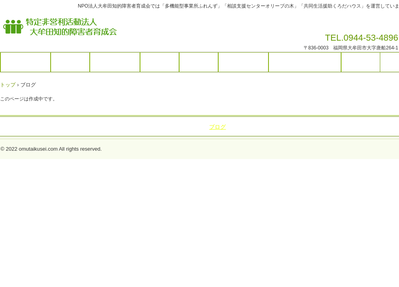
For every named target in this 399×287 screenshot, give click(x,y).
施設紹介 (70, 62)
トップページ (25, 62)
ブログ (217, 127)
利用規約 (361, 62)
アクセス (199, 62)
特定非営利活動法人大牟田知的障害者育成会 (125, 29)
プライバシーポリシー (305, 62)
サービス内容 (115, 62)
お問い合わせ (243, 62)
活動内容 (159, 62)
